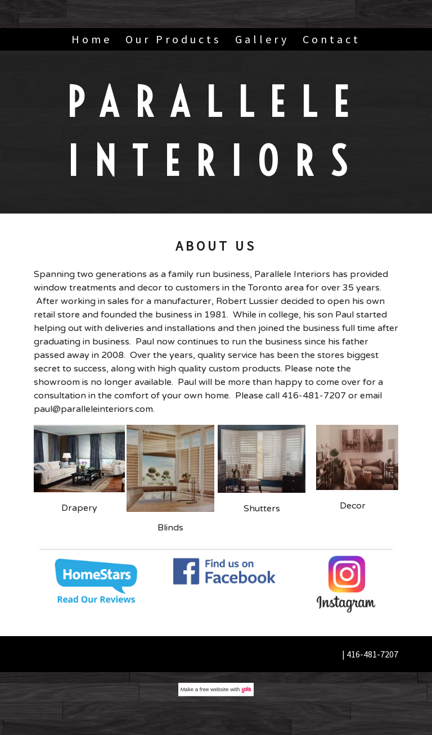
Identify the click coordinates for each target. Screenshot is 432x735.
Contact (332, 39)
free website (214, 689)
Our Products (173, 39)
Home (91, 39)
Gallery (262, 39)
